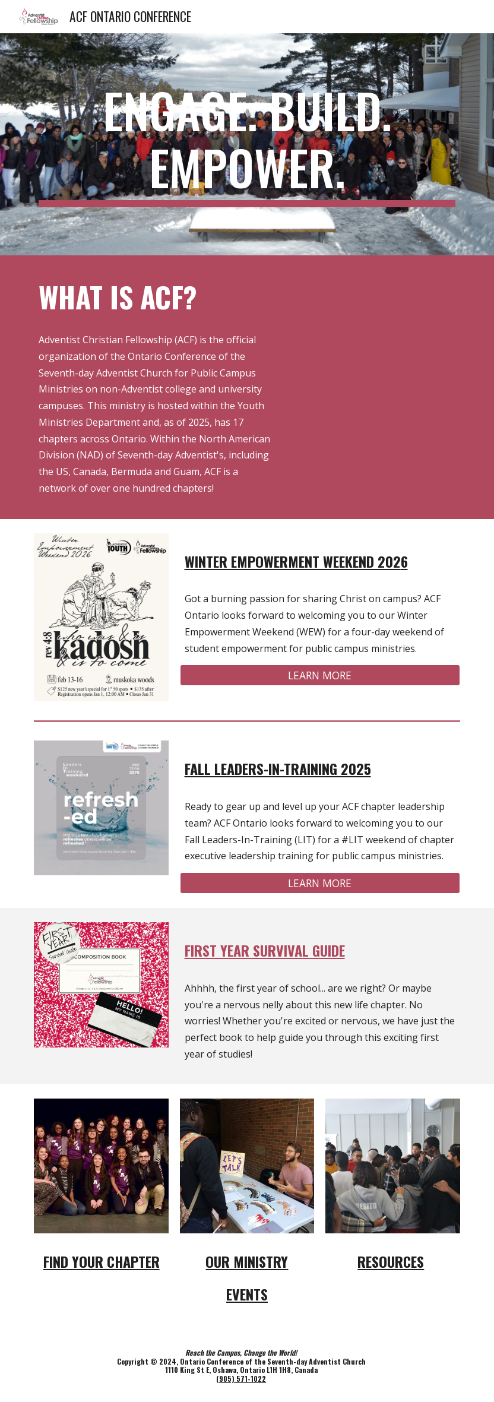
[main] (247, 144)
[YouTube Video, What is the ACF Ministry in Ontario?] (374, 318)
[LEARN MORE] (320, 675)
